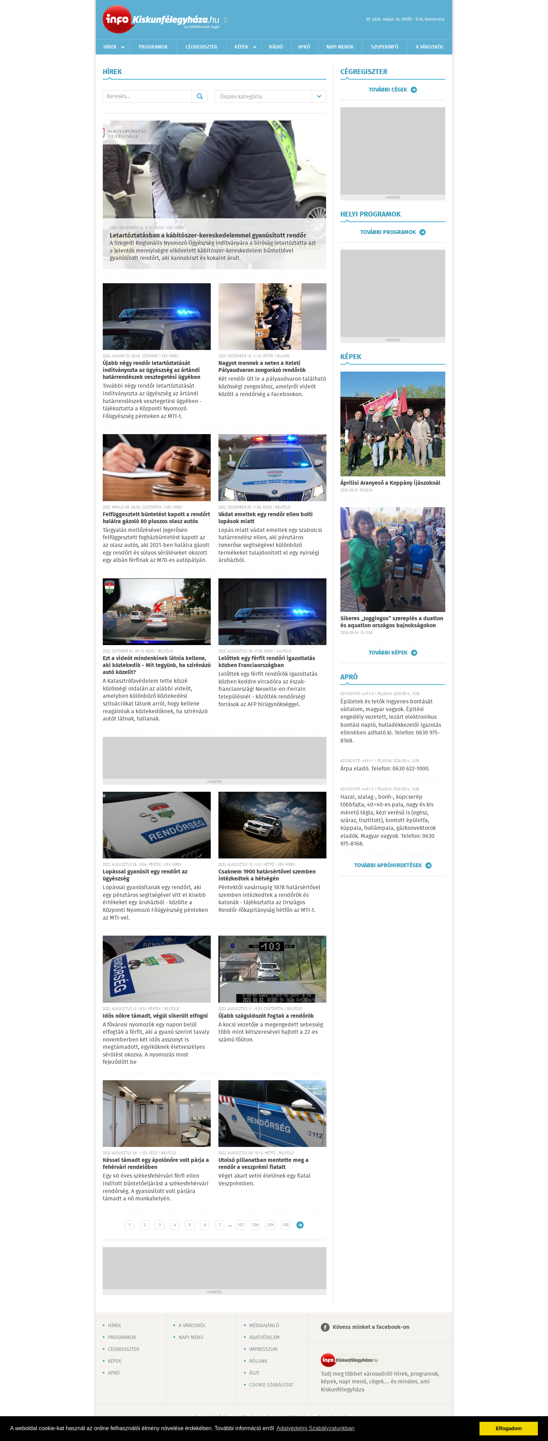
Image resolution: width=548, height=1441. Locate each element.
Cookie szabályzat (271, 1385)
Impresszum (263, 1349)
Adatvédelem (264, 1337)
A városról (430, 47)
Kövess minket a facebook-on (371, 1327)
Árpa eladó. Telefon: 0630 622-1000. (385, 769)
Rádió (276, 47)
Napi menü (191, 1337)
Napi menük (340, 47)
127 (240, 1225)
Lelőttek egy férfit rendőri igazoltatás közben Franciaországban (266, 662)
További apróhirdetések (388, 865)
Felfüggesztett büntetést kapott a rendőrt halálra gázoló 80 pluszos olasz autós (156, 518)
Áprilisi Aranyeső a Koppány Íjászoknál (390, 483)
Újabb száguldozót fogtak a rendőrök (266, 1016)
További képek (388, 653)
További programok (388, 232)
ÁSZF (254, 1373)
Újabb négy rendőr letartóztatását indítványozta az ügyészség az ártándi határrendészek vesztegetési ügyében (151, 370)
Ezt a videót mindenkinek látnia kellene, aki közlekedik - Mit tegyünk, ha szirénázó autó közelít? (157, 665)
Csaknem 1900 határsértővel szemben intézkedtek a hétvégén (267, 875)
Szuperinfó (384, 47)
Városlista (225, 19)
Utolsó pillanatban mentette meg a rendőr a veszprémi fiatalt (263, 1164)
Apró (304, 47)
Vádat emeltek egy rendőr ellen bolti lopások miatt (265, 518)
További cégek (388, 90)
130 (285, 1225)
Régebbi (300, 1225)
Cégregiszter (201, 47)
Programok (153, 47)
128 (255, 1225)
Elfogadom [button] (509, 1428)
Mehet (200, 96)
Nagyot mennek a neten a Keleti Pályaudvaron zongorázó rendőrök (262, 367)
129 (270, 1225)
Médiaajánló (264, 1326)
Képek (241, 47)
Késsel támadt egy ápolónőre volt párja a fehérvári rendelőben (156, 1164)
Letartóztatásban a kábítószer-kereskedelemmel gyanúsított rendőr (208, 236)
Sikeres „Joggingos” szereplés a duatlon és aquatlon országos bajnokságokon (391, 622)
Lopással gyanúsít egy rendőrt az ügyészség (145, 875)
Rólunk (258, 1361)
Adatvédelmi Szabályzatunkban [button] (315, 1428)
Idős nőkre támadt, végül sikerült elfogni (155, 1016)
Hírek (110, 47)
